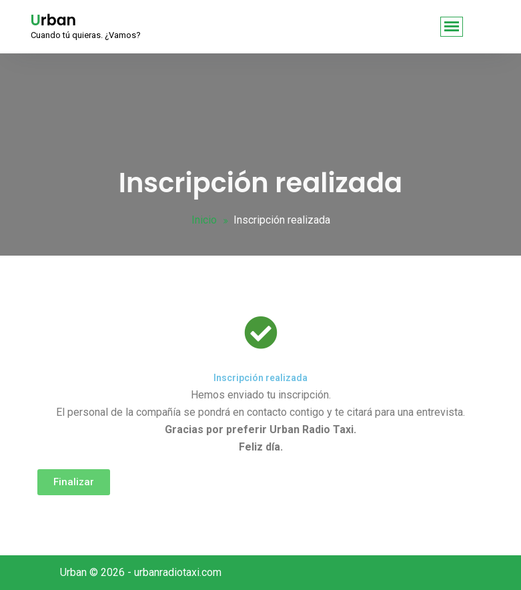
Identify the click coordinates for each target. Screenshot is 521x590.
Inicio (204, 220)
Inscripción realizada (260, 377)
